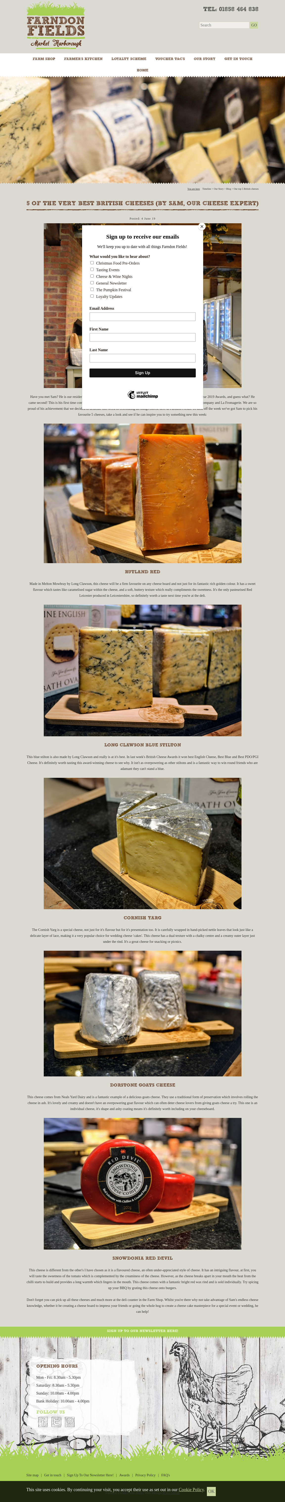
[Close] (202, 226)
